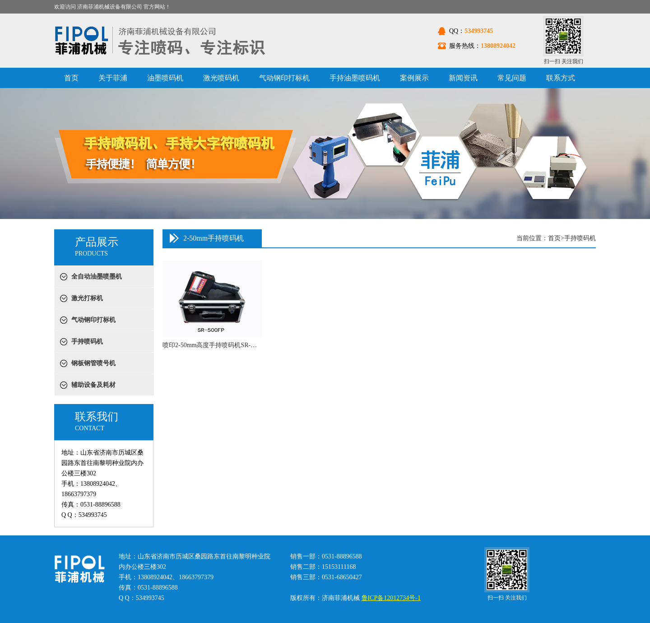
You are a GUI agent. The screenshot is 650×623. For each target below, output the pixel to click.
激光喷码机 (221, 78)
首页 (71, 78)
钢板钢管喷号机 (93, 363)
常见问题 (511, 78)
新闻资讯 (463, 78)
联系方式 (560, 78)
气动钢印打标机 (284, 78)
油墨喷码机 (165, 78)
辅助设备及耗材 (93, 384)
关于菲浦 (112, 78)
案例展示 (414, 78)
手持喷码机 (87, 341)
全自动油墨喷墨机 (96, 276)
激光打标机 (87, 298)
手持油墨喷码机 (355, 78)
